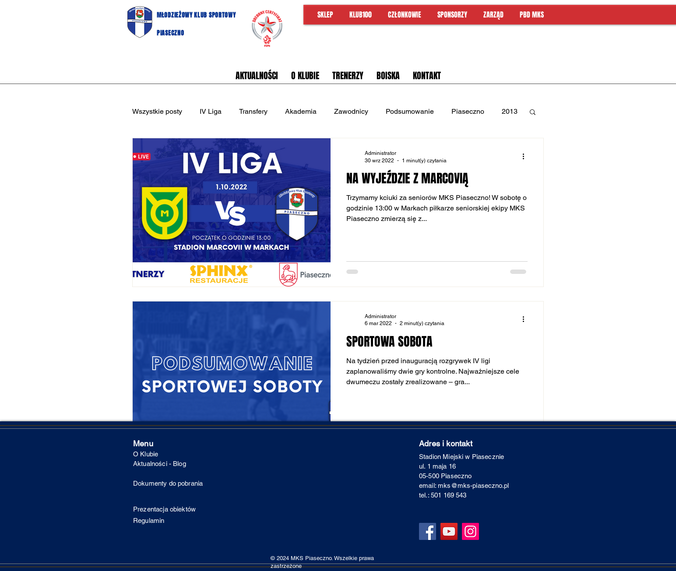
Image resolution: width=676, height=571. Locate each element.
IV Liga (211, 111)
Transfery (253, 111)
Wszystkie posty (157, 111)
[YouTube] (449, 531)
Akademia (301, 111)
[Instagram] (470, 531)
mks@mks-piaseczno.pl (473, 485)
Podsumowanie (410, 111)
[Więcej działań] (526, 156)
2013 (510, 111)
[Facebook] (427, 531)
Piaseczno (467, 111)
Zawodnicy (351, 111)
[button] (532, 112)
